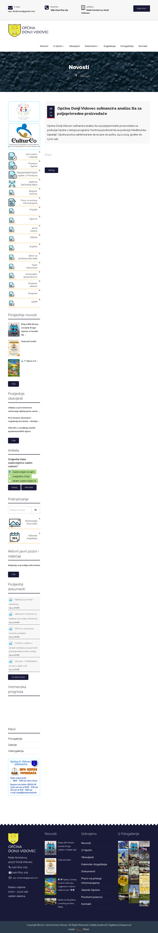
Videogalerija (16, 750)
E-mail (17, 7)
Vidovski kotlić (28, 341)
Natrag (51, 170)
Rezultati (29, 487)
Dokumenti (92, 46)
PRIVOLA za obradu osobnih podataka (21, 632)
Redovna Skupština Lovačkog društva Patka (67, 903)
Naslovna (71, 76)
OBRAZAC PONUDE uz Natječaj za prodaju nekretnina (23, 617)
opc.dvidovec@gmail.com (21, 11)
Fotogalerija (127, 46)
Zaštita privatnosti (98, 925)
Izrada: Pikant (78, 929)
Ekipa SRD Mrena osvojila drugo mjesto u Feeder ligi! (67, 846)
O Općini (58, 46)
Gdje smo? (141, 8)
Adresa (90, 7)
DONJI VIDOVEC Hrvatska (24, 710)
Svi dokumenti (18, 677)
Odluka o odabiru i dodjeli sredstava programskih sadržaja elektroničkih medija (23, 648)
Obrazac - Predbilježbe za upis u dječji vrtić (23, 665)
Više (13, 384)
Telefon (54, 7)
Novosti (44, 46)
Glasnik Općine (90, 889)
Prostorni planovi (91, 897)
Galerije (12, 744)
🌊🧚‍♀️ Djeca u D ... (29, 361)
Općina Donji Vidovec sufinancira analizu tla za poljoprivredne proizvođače (99, 111)
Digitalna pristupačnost (120, 925)
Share (48, 154)
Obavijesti (74, 46)
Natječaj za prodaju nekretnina (24, 565)
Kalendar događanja (94, 864)
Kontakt (143, 46)
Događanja (110, 46)
